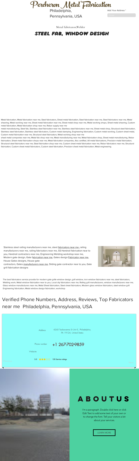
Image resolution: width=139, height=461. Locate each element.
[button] (104, 432)
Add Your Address (116, 10)
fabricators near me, (69, 247)
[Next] (126, 362)
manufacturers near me (35, 264)
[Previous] (12, 361)
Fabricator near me (78, 257)
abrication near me (42, 257)
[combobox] (121, 15)
